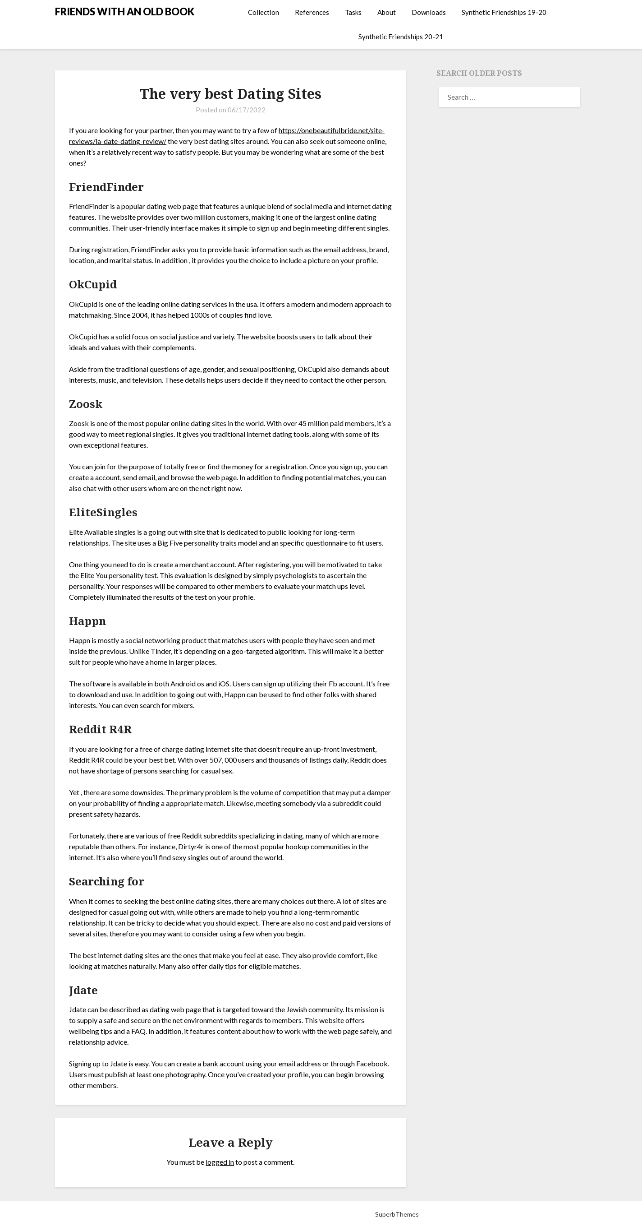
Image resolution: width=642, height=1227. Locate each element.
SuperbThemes (397, 1214)
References (312, 12)
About (386, 12)
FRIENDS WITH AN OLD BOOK (124, 11)
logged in (220, 1162)
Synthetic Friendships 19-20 (504, 12)
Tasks (353, 12)
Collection (263, 12)
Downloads (429, 12)
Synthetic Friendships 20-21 (400, 36)
